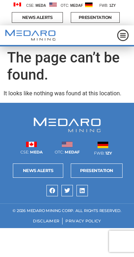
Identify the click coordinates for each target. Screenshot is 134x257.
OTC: (72, 5)
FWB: (107, 5)
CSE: (36, 5)
